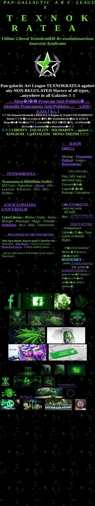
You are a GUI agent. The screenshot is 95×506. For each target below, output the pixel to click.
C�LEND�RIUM (75, 204)
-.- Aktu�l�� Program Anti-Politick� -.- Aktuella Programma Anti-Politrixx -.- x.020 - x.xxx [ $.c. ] (47, 106)
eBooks (40, 185)
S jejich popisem (82, 263)
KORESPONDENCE (74, 270)
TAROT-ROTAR (81, 224)
